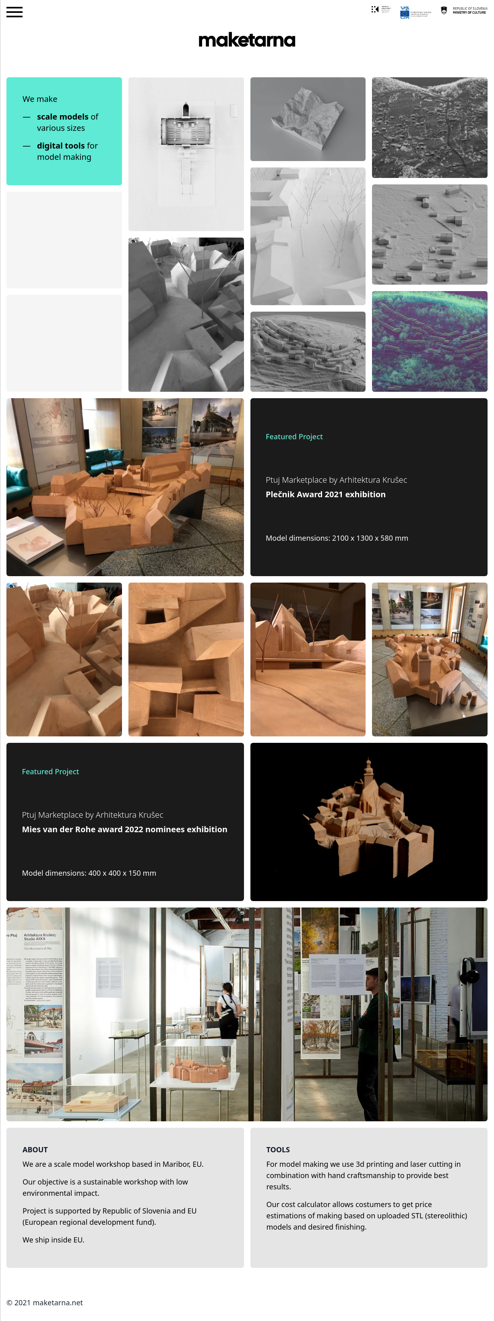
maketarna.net (58, 1302)
